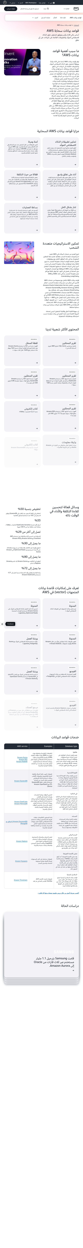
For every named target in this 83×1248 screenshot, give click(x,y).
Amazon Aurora (22, 757)
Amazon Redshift (21, 761)
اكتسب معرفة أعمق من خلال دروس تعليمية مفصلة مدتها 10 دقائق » (58, 893)
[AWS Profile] (5, 2)
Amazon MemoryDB (20, 804)
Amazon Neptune (21, 841)
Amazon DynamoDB (20, 781)
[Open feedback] (2, 624)
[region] (41, 816)
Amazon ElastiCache (20, 802)
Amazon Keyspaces (21, 861)
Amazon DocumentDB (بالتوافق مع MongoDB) (16, 822)
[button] (10, 9)
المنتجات (76, 25)
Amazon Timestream (20, 880)
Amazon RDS (23, 759)
